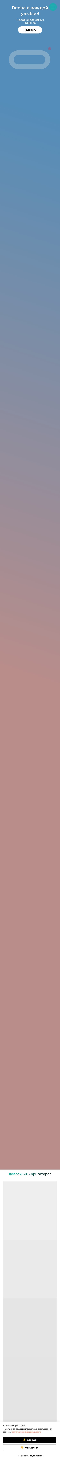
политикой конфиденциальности (26, 1432)
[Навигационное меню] (53, 7)
